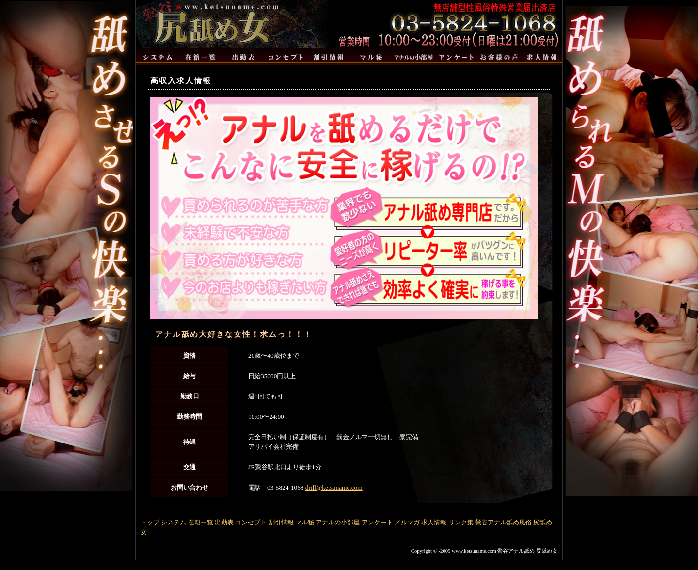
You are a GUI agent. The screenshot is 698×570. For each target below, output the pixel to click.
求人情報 (433, 522)
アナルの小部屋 (338, 522)
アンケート (377, 522)
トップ (150, 522)
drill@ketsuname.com (334, 487)
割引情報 (281, 522)
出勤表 (224, 522)
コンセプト (251, 522)
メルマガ (407, 522)
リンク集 (461, 522)
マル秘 (304, 522)
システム (173, 522)
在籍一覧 (200, 522)
